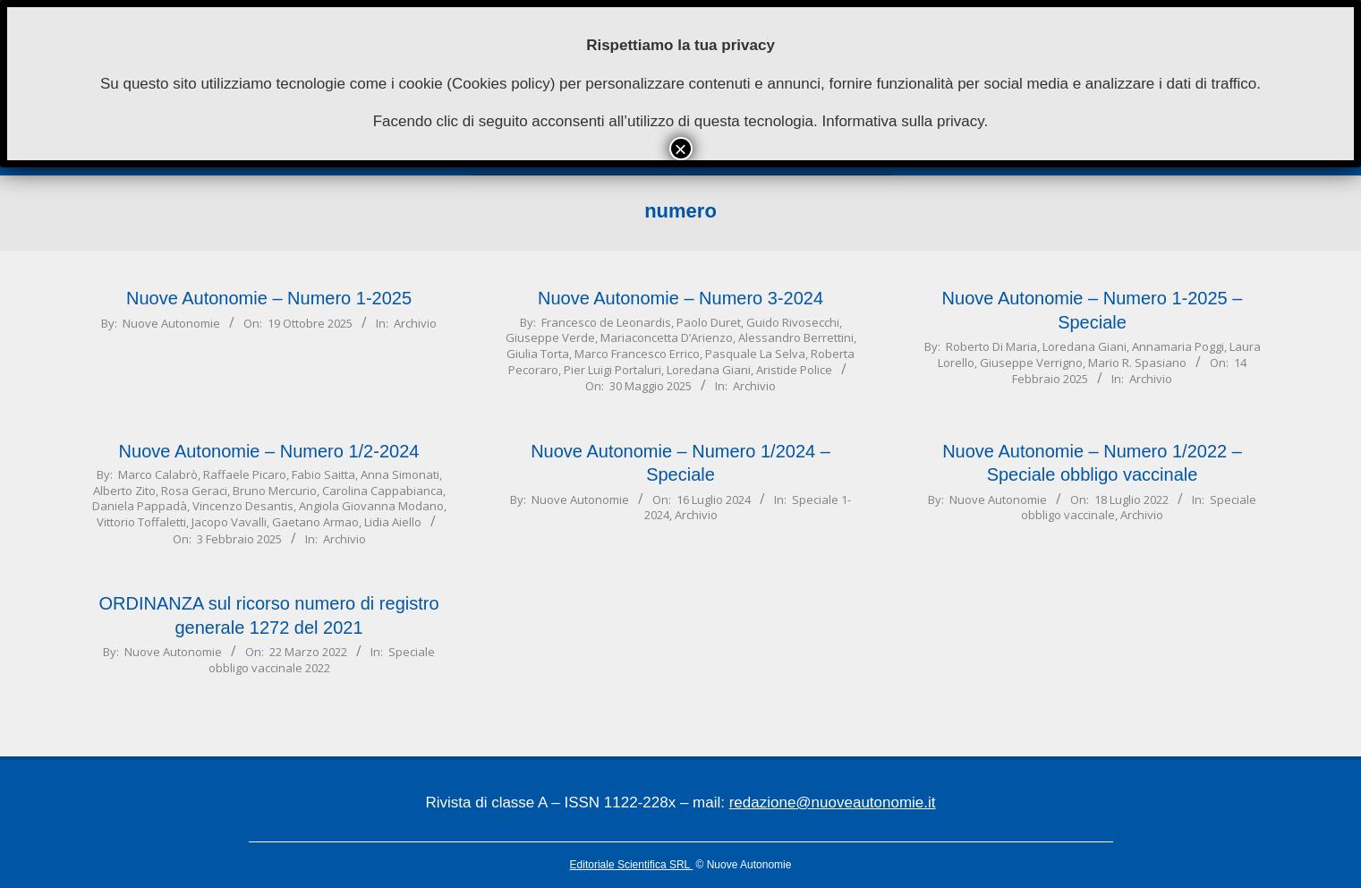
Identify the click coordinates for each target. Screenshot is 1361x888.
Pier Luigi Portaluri (612, 370)
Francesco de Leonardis (606, 322)
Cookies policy (501, 83)
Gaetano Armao (315, 522)
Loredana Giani (709, 370)
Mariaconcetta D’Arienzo (666, 337)
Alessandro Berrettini (796, 337)
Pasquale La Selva (755, 354)
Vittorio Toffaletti (141, 522)
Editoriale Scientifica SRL (631, 864)
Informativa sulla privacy (902, 121)
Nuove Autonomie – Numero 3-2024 (680, 298)
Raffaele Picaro (244, 474)
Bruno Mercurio (275, 490)
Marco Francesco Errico (637, 354)
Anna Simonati (400, 474)
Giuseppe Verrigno (1031, 362)
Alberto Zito (124, 490)
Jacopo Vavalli (229, 522)
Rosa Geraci (194, 490)
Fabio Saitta (323, 474)
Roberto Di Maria (991, 346)
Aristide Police (794, 370)
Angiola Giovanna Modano (371, 506)
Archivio (415, 323)
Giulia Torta (537, 354)
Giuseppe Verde (550, 337)
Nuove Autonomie (171, 323)
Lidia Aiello (392, 522)
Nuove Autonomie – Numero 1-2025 (269, 298)
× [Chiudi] (680, 148)
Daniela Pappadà (139, 506)
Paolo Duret (708, 322)
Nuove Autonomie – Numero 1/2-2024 (269, 451)
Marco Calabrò (158, 474)
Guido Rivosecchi (792, 322)
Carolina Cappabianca (382, 490)
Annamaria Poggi (1178, 346)
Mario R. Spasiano (1137, 362)
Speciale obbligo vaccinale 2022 (322, 659)
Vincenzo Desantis (242, 506)
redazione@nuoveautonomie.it (832, 802)
